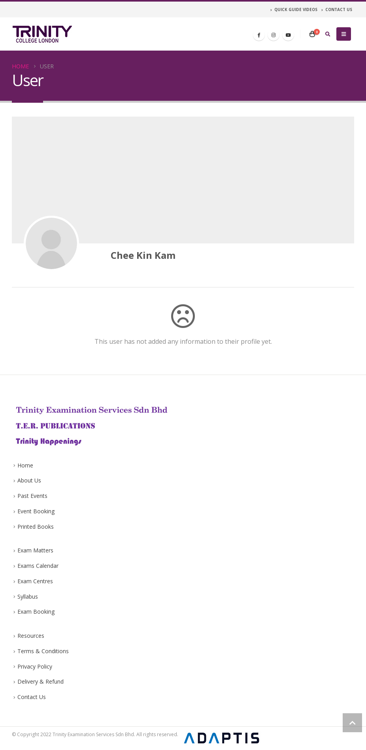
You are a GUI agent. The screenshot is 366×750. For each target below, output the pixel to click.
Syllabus (27, 596)
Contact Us (31, 697)
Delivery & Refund (40, 681)
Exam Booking (36, 611)
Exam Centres (35, 581)
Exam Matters (35, 550)
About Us (29, 480)
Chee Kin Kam (143, 255)
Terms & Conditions (43, 651)
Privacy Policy (34, 666)
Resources (30, 635)
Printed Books (35, 526)
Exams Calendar (37, 565)
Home (25, 465)
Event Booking (36, 511)
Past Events (32, 495)
